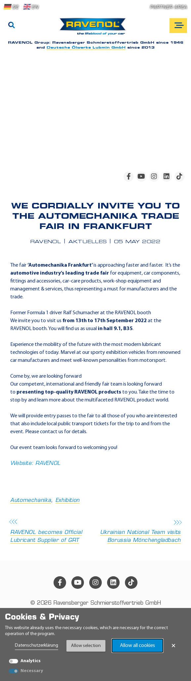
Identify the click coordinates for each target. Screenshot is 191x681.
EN (30, 7)
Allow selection (86, 645)
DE (11, 7)
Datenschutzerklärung (36, 645)
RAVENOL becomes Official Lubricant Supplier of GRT (51, 531)
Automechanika (30, 500)
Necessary (31, 670)
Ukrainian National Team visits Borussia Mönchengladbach (140, 531)
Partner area (168, 7)
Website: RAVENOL (35, 463)
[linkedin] (167, 176)
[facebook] (129, 176)
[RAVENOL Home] (94, 29)
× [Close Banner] (173, 645)
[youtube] (141, 176)
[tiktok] (179, 176)
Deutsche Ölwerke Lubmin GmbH (86, 48)
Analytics (30, 661)
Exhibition (68, 500)
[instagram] (154, 176)
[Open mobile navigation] (178, 25)
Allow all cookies (137, 645)
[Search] (11, 26)
